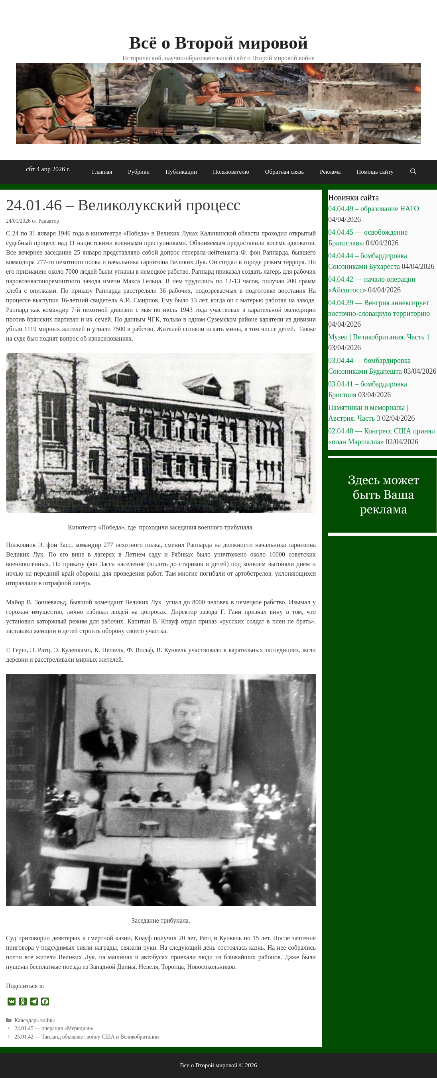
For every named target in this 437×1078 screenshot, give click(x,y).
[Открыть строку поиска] (413, 172)
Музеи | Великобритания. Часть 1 (379, 337)
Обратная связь (284, 172)
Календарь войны (34, 1020)
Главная (102, 172)
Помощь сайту (375, 172)
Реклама (330, 172)
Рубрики (139, 172)
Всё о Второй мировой (218, 43)
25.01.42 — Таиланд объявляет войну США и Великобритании (86, 1037)
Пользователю (231, 172)
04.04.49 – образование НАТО (373, 209)
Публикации (181, 172)
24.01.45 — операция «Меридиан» (53, 1028)
